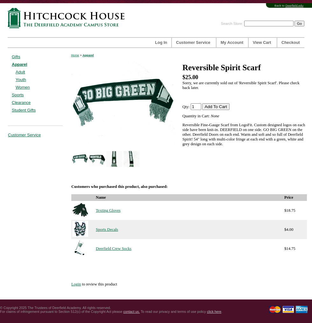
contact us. (131, 311)
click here (214, 311)
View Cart (262, 42)
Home (75, 55)
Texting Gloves (108, 210)
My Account (232, 42)
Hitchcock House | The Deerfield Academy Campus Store (68, 18)
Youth (21, 79)
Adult (20, 72)
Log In (161, 42)
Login (76, 284)
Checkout (290, 42)
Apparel (19, 64)
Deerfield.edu (294, 5)
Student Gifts (24, 110)
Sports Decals (107, 229)
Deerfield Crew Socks (113, 248)
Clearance (21, 102)
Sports (18, 95)
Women (23, 87)
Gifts (16, 56)
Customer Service (193, 42)
